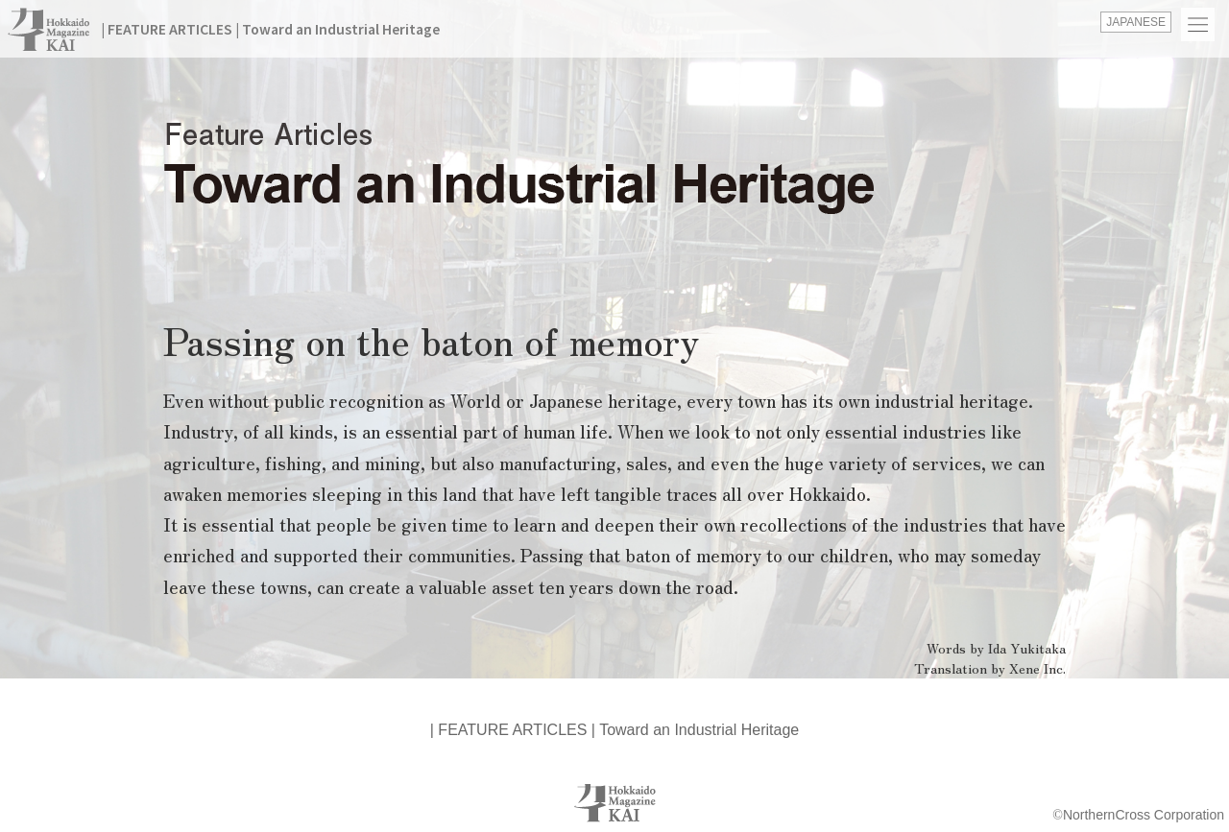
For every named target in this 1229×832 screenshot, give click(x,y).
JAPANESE (1136, 22)
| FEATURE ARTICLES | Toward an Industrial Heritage (270, 28)
